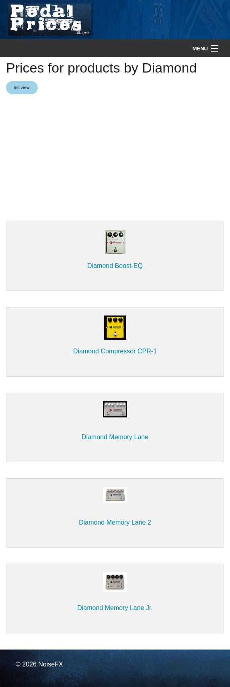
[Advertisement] (115, 158)
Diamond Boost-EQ (115, 265)
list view (22, 87)
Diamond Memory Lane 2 (115, 522)
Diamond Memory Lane (115, 437)
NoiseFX (50, 664)
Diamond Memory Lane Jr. (115, 607)
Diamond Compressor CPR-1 (115, 351)
